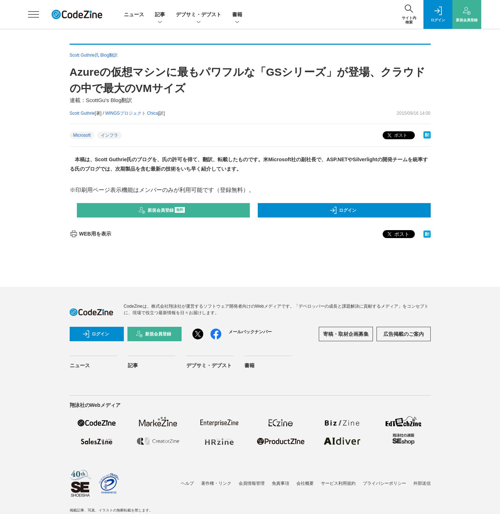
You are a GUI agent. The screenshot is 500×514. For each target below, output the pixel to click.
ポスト (396, 135)
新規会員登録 (161, 210)
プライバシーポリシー (384, 483)
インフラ (109, 135)
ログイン (343, 210)
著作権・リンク (216, 483)
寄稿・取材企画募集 (346, 334)
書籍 (237, 15)
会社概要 (305, 483)
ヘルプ (187, 483)
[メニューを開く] (33, 14)
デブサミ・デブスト (198, 15)
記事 (160, 15)
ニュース (134, 14)
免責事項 (280, 483)
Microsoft (82, 135)
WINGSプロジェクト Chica (131, 113)
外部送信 (422, 483)
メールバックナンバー (250, 331)
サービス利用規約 (338, 483)
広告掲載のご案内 (403, 334)
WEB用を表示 (90, 234)
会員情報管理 (252, 483)
